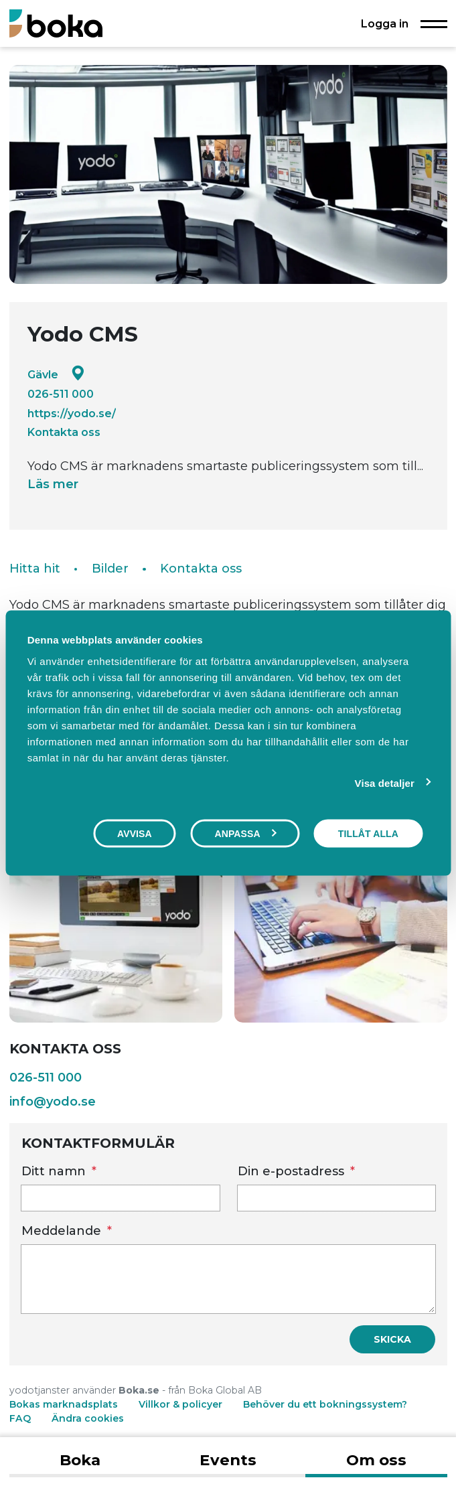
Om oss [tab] (376, 1460)
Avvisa (134, 833)
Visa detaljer (384, 783)
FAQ (21, 1418)
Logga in (384, 23)
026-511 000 (60, 393)
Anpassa (245, 833)
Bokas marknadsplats (63, 1404)
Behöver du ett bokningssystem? (325, 1404)
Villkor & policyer (180, 1404)
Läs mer (52, 484)
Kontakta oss (63, 432)
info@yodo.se (52, 1101)
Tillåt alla (368, 833)
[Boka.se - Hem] (55, 23)
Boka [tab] (80, 1460)
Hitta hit (34, 568)
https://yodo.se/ (71, 413)
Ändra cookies (88, 1418)
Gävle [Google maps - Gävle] (56, 374)
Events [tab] (228, 1460)
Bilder (110, 568)
